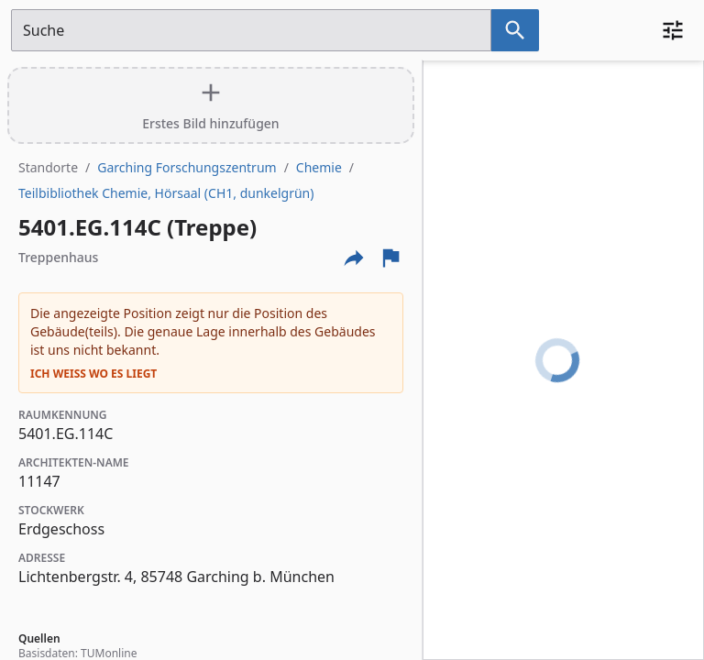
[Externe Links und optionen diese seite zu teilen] (354, 257)
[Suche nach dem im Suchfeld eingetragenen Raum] (515, 30)
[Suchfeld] (251, 30)
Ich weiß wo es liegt (93, 374)
